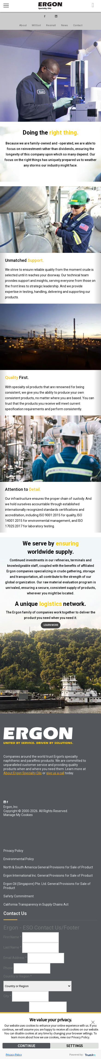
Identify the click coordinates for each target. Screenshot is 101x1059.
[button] (93, 1022)
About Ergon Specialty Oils (22, 773)
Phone (8, 968)
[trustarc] (89, 1054)
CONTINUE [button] (26, 1045)
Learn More (51, 625)
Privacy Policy (14, 1054)
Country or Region (17, 976)
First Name (12, 937)
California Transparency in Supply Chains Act (35, 904)
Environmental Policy (18, 859)
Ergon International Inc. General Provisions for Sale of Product (48, 875)
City (7, 996)
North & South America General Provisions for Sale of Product (48, 867)
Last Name (12, 947)
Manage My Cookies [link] (18, 815)
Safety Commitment (18, 896)
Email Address (15, 958)
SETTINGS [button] (74, 1045)
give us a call (55, 773)
